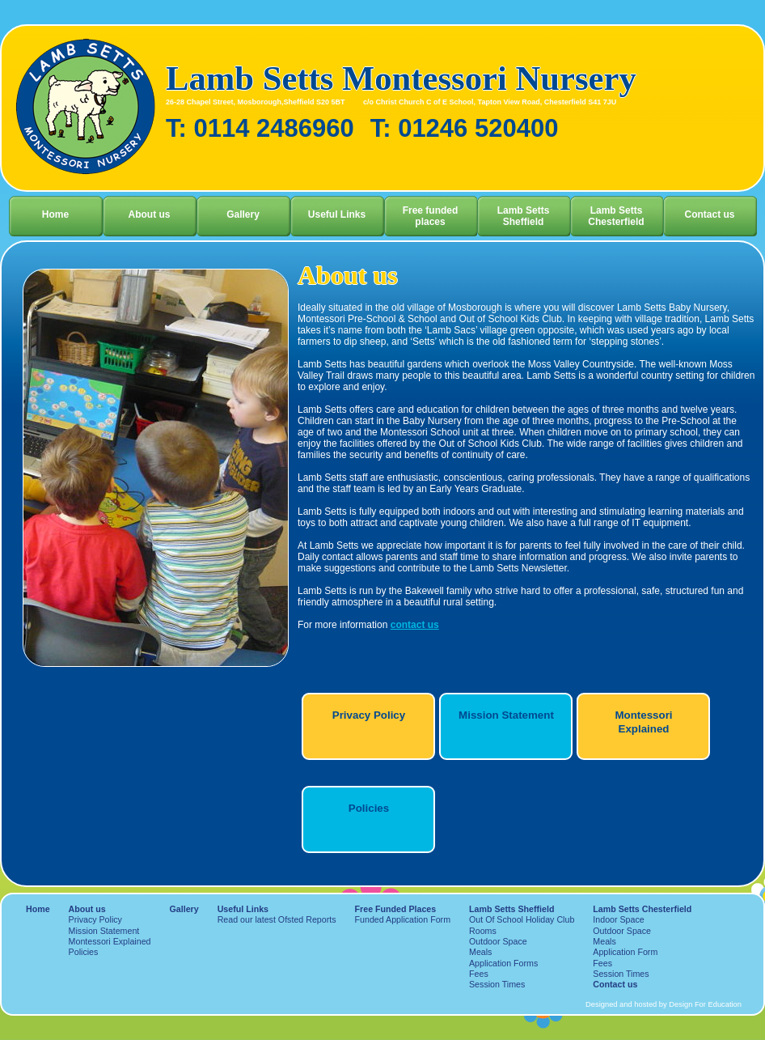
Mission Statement (506, 715)
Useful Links (337, 214)
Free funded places (431, 216)
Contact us (709, 214)
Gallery (243, 214)
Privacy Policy (368, 715)
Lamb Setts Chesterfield (616, 216)
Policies (369, 808)
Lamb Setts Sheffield (523, 216)
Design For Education (705, 1004)
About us (150, 214)
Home (55, 214)
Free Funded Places (396, 909)
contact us (415, 624)
